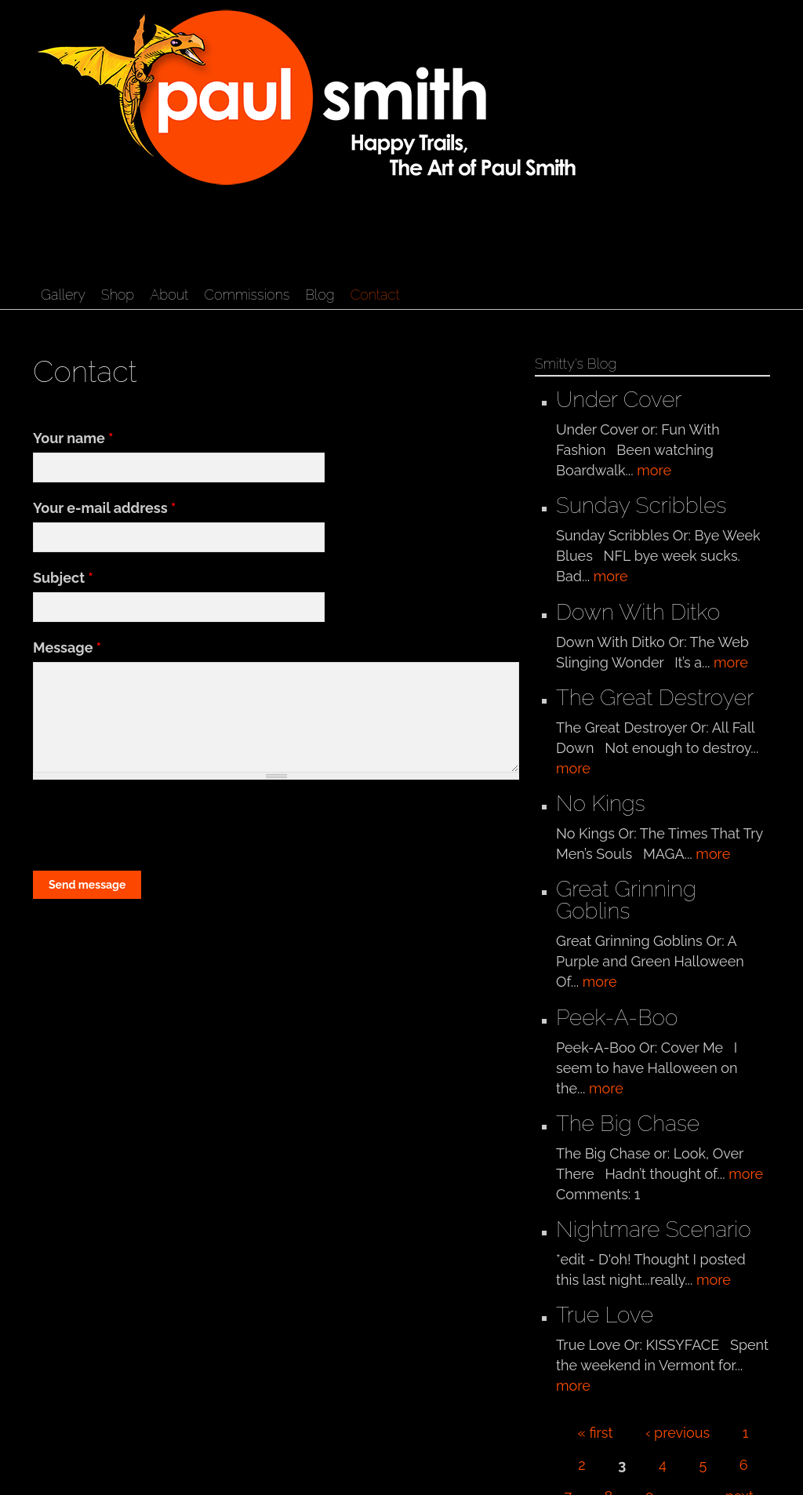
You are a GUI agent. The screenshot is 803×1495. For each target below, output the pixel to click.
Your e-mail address (104, 508)
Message (67, 647)
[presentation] (152, 826)
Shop (117, 294)
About (169, 294)
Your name (73, 438)
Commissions (246, 294)
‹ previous (677, 1432)
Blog (319, 294)
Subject (63, 577)
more (654, 470)
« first (595, 1432)
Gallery (63, 294)
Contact (375, 294)
